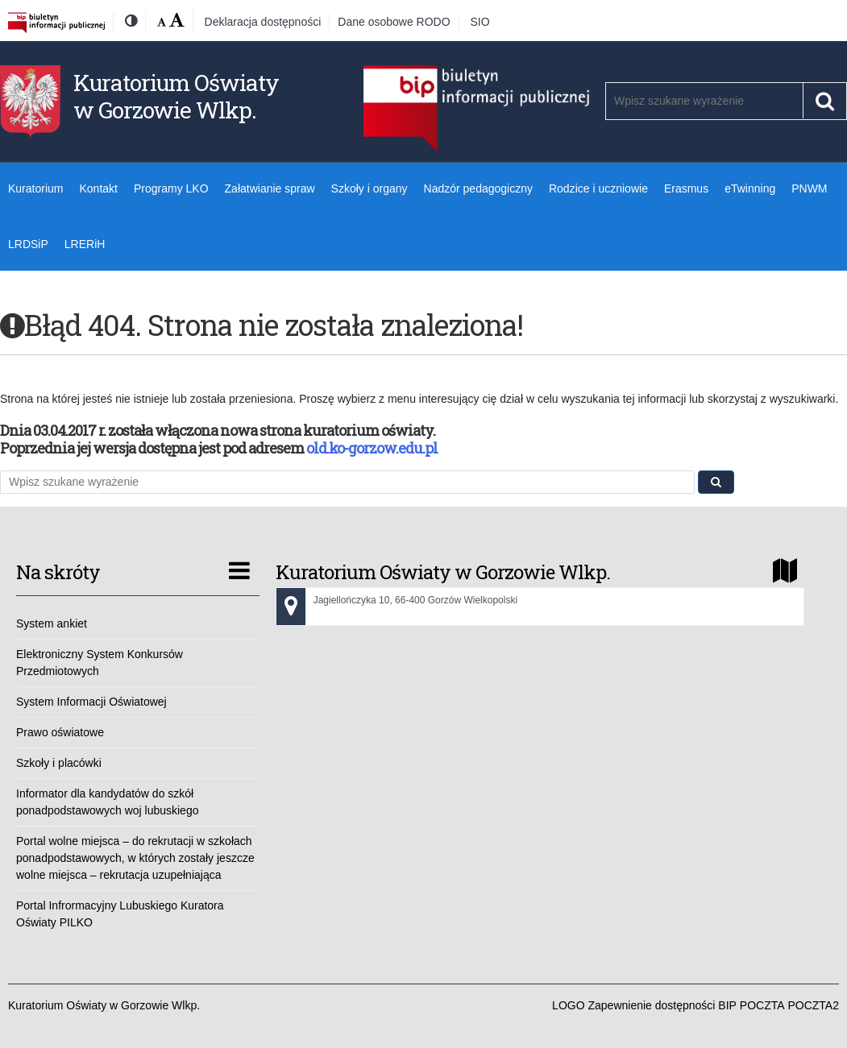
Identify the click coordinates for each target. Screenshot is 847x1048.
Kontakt (98, 188)
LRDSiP (28, 244)
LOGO (568, 1005)
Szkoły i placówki (59, 762)
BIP (727, 1005)
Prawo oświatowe (60, 732)
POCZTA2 (813, 1005)
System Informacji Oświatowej (91, 701)
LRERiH (85, 244)
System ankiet (51, 623)
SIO (480, 21)
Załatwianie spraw (270, 188)
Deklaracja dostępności (263, 21)
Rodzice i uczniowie (598, 188)
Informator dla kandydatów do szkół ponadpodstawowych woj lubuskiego (107, 802)
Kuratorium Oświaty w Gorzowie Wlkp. (176, 96)
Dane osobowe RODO (394, 21)
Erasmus (686, 188)
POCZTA (762, 1005)
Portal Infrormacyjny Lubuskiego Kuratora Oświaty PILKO (120, 914)
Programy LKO (171, 188)
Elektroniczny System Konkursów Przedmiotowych (99, 662)
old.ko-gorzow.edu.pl (372, 448)
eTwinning (750, 188)
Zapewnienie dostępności (651, 1005)
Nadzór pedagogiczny (478, 188)
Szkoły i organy (369, 188)
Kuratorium (35, 188)
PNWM (809, 188)
